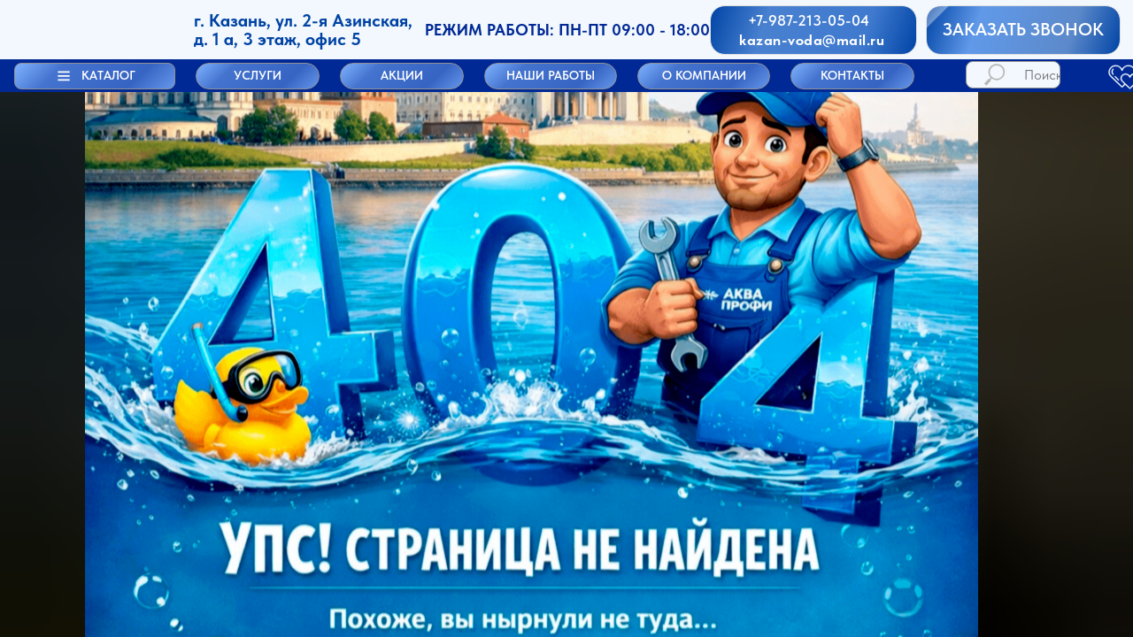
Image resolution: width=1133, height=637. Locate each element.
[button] (94, 76)
